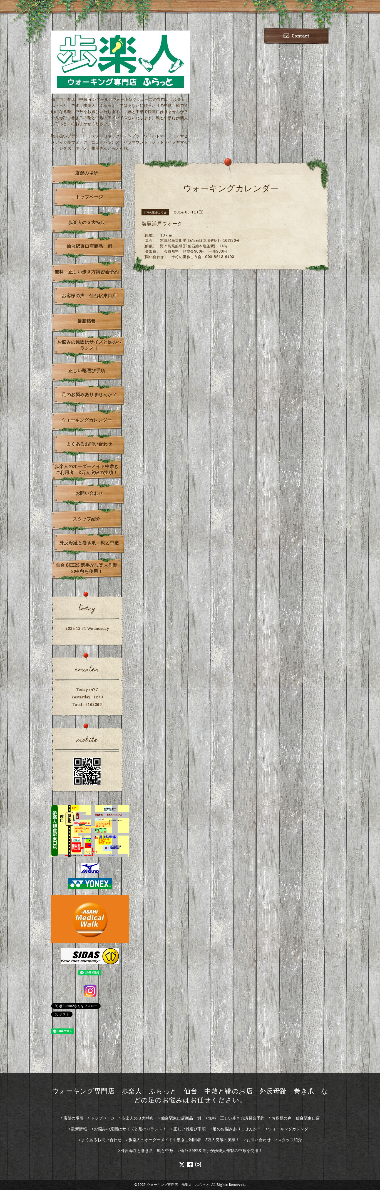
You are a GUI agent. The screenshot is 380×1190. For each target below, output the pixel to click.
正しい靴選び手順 (86, 370)
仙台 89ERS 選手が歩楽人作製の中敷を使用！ (87, 568)
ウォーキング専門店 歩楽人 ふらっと (178, 1185)
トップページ (89, 197)
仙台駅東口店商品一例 (89, 246)
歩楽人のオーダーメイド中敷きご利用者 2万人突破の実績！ (86, 469)
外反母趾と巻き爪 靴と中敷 (89, 542)
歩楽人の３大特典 (86, 222)
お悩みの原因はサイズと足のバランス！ (89, 345)
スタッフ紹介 (86, 519)
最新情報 (87, 321)
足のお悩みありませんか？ (89, 394)
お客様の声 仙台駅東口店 (89, 295)
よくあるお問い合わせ (89, 444)
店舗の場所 (86, 173)
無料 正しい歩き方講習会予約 (86, 272)
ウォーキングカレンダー (86, 420)
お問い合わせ (89, 493)
